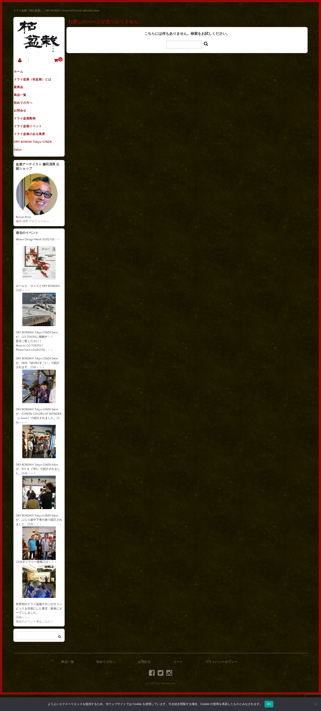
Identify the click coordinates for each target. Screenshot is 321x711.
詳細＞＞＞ (23, 306)
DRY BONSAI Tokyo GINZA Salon (37, 161)
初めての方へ (27, 110)
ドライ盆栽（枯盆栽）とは (37, 81)
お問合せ (24, 119)
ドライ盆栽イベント (32, 138)
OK (269, 704)
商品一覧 (24, 100)
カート (178, 678)
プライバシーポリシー (221, 678)
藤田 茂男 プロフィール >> (32, 237)
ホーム (22, 72)
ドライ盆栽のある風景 (33, 147)
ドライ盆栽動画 (29, 128)
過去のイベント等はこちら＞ (35, 638)
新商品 (22, 91)
